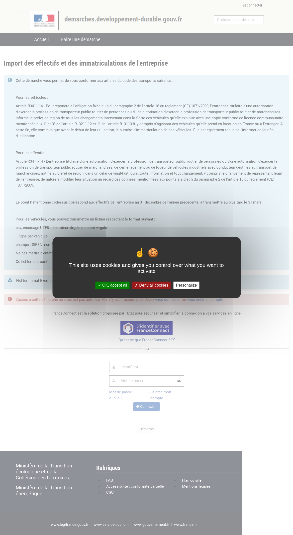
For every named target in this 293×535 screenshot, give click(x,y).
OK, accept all (112, 285)
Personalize (186, 285)
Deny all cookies (151, 285)
